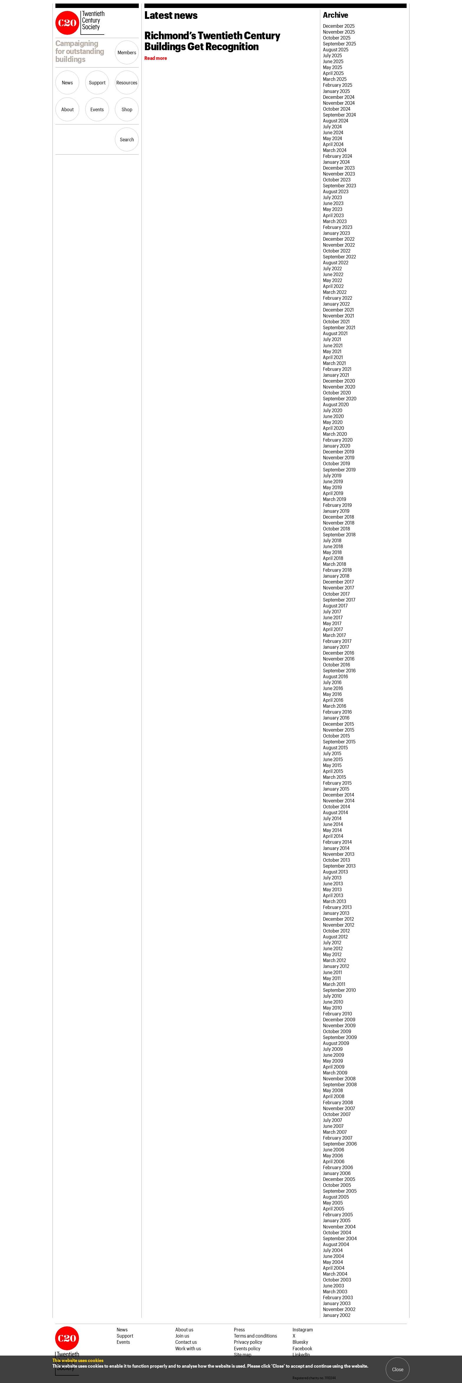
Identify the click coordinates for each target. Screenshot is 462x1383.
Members (127, 52)
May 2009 (333, 1061)
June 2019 (333, 481)
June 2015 (333, 759)
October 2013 (336, 860)
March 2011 (334, 984)
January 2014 (336, 848)
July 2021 (332, 339)
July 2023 (332, 197)
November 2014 (338, 800)
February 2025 (337, 85)
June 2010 (333, 1002)
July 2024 (332, 126)
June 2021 (333, 345)
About (67, 109)
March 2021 (334, 363)
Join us (182, 1335)
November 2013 (338, 854)
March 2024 (334, 150)
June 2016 (333, 688)
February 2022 (337, 298)
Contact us (186, 1342)
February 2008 (338, 1102)
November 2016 (338, 658)
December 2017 (338, 581)
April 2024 (333, 144)
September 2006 (340, 1143)
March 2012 (334, 960)
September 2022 (339, 256)
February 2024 (337, 156)
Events (97, 109)
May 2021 (332, 351)
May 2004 (333, 1262)
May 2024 (332, 138)
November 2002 (339, 1309)
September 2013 (339, 866)
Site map (242, 1354)
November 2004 (339, 1226)
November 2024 (339, 103)
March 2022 (334, 292)
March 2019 (334, 499)
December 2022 (338, 239)
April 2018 (333, 558)
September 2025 (339, 43)
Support (97, 82)
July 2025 (332, 55)
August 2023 (336, 191)
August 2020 (336, 404)
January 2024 (336, 162)
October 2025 (337, 37)
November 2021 (338, 315)
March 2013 (334, 901)
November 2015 (338, 730)
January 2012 (336, 966)
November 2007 (339, 1108)
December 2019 (338, 451)
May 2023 (332, 209)
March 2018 (334, 564)
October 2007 (337, 1114)
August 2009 (336, 1043)
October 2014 (336, 806)
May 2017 (332, 623)
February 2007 (337, 1138)
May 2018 (332, 552)
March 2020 (335, 434)
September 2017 (339, 599)
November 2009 (339, 1025)
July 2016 (332, 682)
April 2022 (333, 286)
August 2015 (335, 747)
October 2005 (337, 1185)
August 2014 (335, 812)
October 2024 (336, 109)
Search (127, 139)
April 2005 (333, 1208)
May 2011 (332, 978)
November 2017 (338, 587)
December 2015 (338, 724)
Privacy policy (248, 1342)
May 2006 (333, 1155)
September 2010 (339, 990)
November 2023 (339, 173)
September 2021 (339, 327)
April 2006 (333, 1161)
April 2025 (333, 73)
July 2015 (332, 753)
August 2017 (335, 605)
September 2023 (339, 185)
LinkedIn (301, 1354)
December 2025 (339, 26)
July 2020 (332, 410)
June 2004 (333, 1256)
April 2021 (333, 357)
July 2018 (332, 540)
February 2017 (337, 641)
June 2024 (333, 132)
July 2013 (332, 877)
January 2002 (336, 1315)
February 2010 (337, 1013)
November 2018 (338, 522)
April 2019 (333, 493)
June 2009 (333, 1055)
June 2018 (333, 546)
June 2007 (333, 1126)
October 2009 (337, 1031)
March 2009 (335, 1072)
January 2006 (337, 1173)
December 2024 (338, 97)
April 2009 (333, 1066)
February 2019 (337, 505)
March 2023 (335, 221)
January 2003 (337, 1303)
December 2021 (338, 309)
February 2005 (338, 1214)
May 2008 (333, 1090)
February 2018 (337, 570)
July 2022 (332, 268)
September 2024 (339, 114)
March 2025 (335, 79)
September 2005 (340, 1191)
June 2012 (333, 948)
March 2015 (334, 777)
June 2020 (333, 416)
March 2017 (334, 635)
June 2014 (333, 824)
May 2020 (333, 422)
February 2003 (338, 1297)
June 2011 (332, 972)
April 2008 (333, 1096)
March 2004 (335, 1274)
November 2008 (339, 1078)
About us (184, 1329)
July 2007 (332, 1120)
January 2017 (336, 647)
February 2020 (338, 440)
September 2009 (340, 1037)
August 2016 (335, 676)
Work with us (188, 1348)
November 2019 (338, 457)
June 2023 (333, 203)
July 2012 (332, 942)
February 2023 (337, 227)
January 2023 (336, 233)
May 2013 (332, 889)
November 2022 (339, 245)
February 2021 (337, 369)
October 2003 (337, 1279)
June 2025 (333, 61)
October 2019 (336, 463)
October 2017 (336, 594)
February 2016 (337, 712)
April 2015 (333, 771)
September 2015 (339, 741)
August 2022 (335, 262)
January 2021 (336, 375)
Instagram (303, 1329)
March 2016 (334, 706)
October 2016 (336, 664)
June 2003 (333, 1285)
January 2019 (336, 511)
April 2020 (333, 428)
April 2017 (333, 629)
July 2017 (332, 611)
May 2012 (332, 954)
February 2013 (337, 907)
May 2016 (332, 694)
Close (397, 1369)
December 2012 (338, 919)
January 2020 (336, 445)
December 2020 (339, 381)
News (67, 82)
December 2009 (339, 1019)
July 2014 (332, 818)
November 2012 (338, 925)
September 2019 (339, 469)
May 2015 (332, 765)
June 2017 (333, 617)
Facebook (302, 1348)
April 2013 (333, 895)
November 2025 (339, 32)
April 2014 (333, 836)
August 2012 (335, 936)
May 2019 (332, 487)
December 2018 (338, 517)
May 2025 (332, 67)
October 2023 (337, 179)
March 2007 (335, 1132)
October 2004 (337, 1232)
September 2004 (340, 1238)
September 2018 (339, 534)
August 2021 (335, 333)
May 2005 (333, 1202)
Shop (127, 109)
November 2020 (339, 386)
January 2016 (336, 717)
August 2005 (336, 1197)
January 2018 (336, 576)
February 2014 (337, 842)
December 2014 (338, 794)
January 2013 (336, 913)
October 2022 (336, 250)
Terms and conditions (255, 1335)
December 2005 (339, 1179)
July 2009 (333, 1049)
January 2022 (336, 304)
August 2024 (335, 120)
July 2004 (333, 1250)
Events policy (247, 1348)
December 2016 (338, 653)
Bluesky (300, 1342)
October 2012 (336, 930)
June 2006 (333, 1149)
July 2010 (332, 996)
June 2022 (333, 274)
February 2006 (338, 1167)
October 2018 (336, 528)
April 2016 (333, 700)
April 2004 (333, 1268)
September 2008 (340, 1084)
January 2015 (336, 789)
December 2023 (339, 168)
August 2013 (335, 871)
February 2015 (337, 783)
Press (239, 1329)
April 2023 (333, 215)
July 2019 (332, 475)
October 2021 (336, 321)
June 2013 (333, 883)
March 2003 (335, 1291)
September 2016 (339, 670)
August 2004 (336, 1244)
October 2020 (337, 392)
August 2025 (336, 49)
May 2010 (332, 1007)
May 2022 (332, 280)
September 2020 (340, 398)
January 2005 (337, 1220)
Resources (126, 82)
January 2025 (336, 91)
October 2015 (336, 735)
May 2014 (332, 830)
